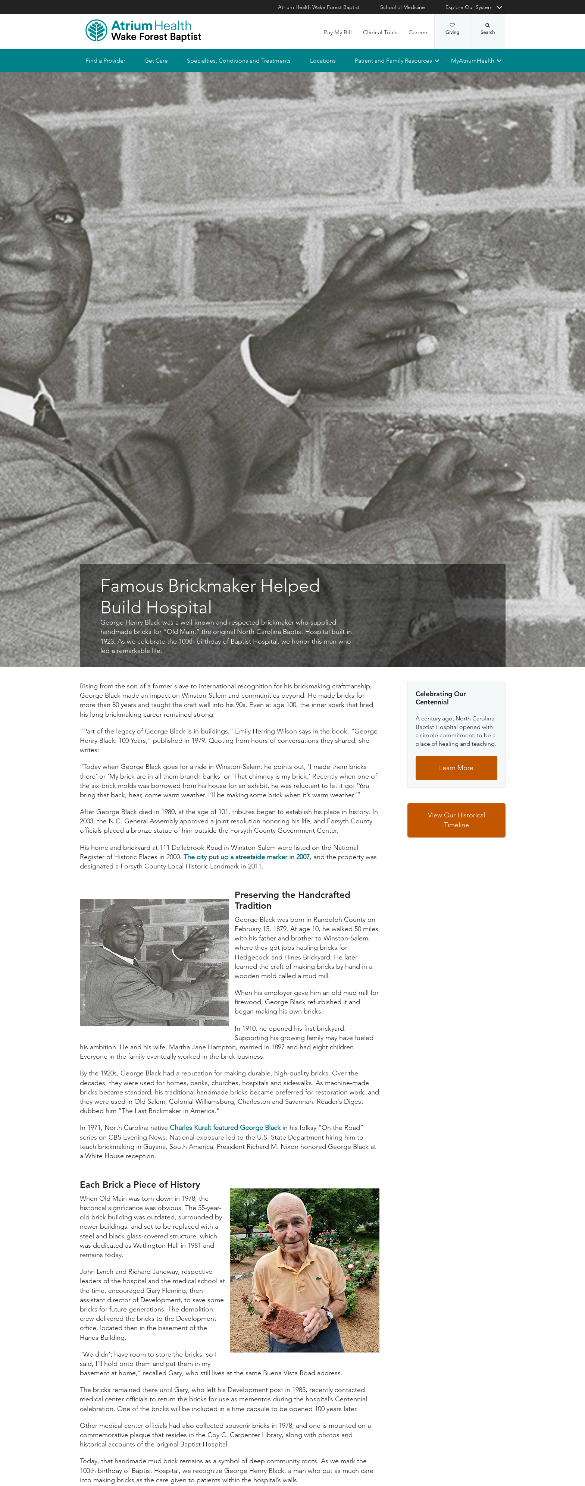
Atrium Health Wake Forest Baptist (319, 7)
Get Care (156, 60)
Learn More (456, 768)
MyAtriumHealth (472, 60)
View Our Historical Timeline (456, 820)
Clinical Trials (380, 32)
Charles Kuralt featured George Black (225, 1128)
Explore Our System (468, 7)
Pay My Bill (338, 32)
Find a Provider (105, 60)
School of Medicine (402, 7)
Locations (322, 60)
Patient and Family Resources (393, 60)
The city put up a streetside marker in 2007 (247, 857)
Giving (452, 29)
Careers (419, 32)
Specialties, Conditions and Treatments (239, 60)
